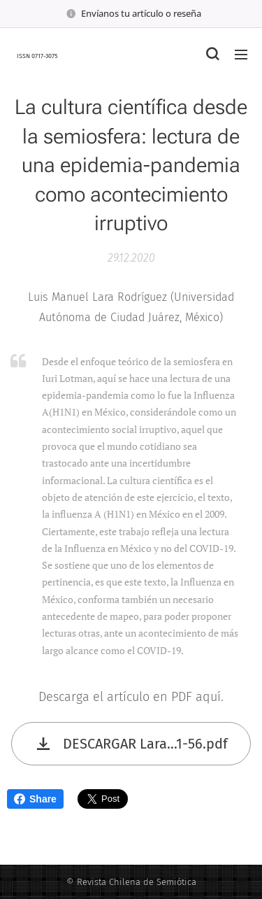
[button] (212, 53)
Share (35, 799)
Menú (241, 54)
